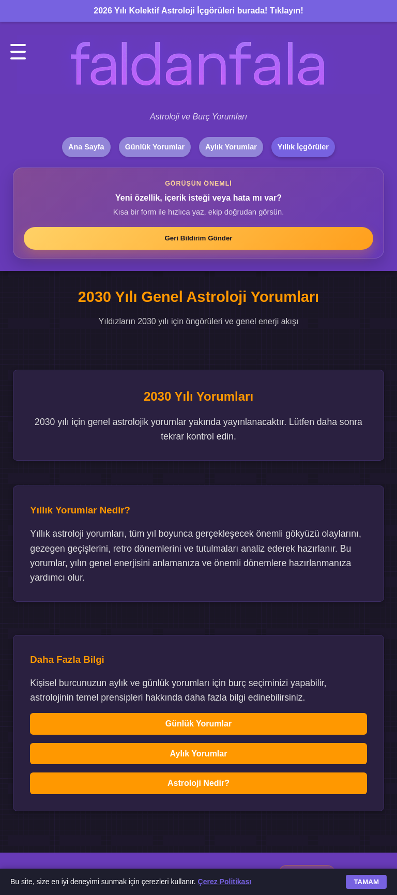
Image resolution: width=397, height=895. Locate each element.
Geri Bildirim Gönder (198, 238)
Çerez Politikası (225, 881)
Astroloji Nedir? (198, 783)
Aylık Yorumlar (231, 147)
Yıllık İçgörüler (303, 147)
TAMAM (366, 882)
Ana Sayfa (86, 147)
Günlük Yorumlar (155, 147)
